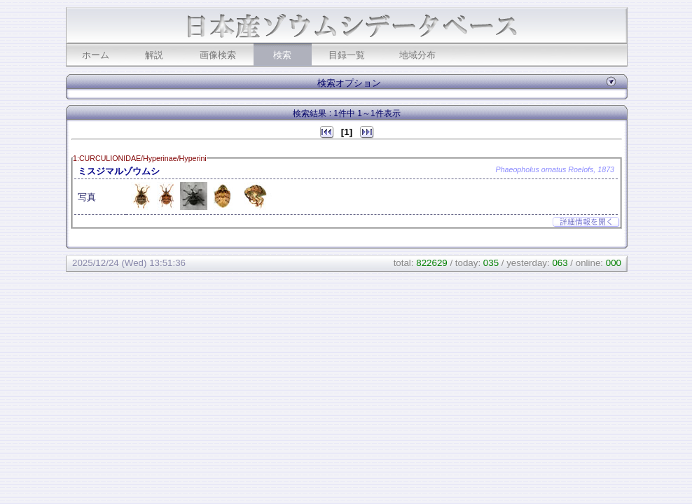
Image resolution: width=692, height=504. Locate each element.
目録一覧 (346, 55)
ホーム (95, 55)
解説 (154, 55)
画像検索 (218, 55)
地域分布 (417, 55)
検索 (282, 55)
